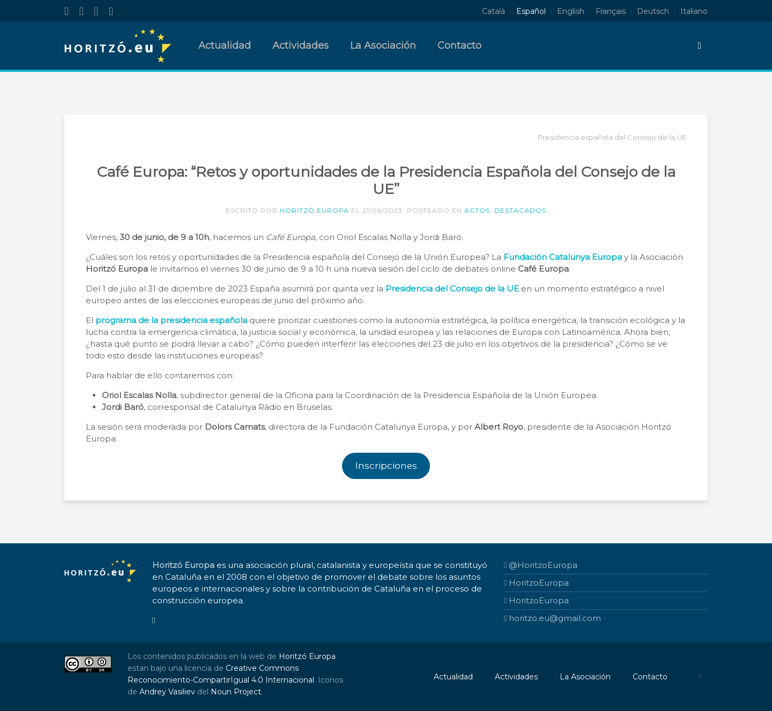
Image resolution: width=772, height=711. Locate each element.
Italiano (694, 11)
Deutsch (653, 11)
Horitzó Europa (314, 210)
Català (493, 11)
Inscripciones (386, 465)
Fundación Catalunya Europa (562, 257)
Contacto (459, 45)
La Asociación (383, 45)
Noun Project (236, 692)
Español (531, 11)
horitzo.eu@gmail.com (552, 618)
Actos (477, 210)
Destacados (520, 210)
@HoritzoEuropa (540, 565)
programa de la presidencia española (171, 320)
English (570, 11)
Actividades (300, 45)
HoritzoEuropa (536, 583)
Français (611, 11)
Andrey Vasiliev (167, 692)
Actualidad (224, 45)
